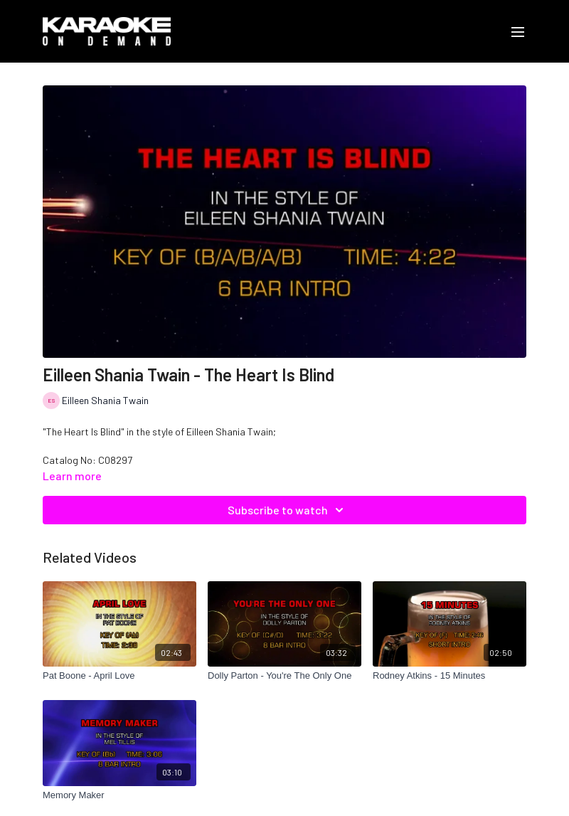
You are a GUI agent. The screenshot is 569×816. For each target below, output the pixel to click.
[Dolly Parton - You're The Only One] (284, 676)
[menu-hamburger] (517, 31)
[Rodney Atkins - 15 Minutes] (449, 676)
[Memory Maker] (119, 795)
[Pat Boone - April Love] (119, 676)
